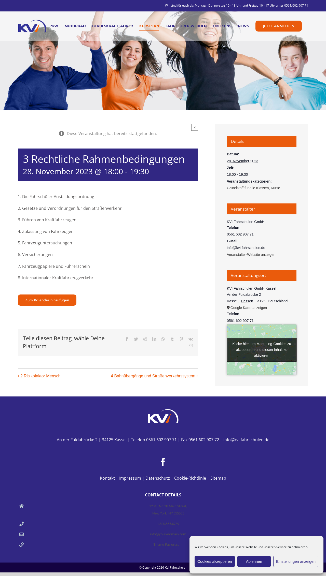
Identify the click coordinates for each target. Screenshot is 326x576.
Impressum (130, 478)
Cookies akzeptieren (214, 561)
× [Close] (195, 127)
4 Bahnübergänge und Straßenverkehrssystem (153, 376)
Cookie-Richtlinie (190, 478)
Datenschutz (157, 478)
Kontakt (107, 478)
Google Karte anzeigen (248, 308)
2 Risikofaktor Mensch (40, 376)
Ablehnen (254, 561)
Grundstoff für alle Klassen (248, 188)
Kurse (275, 188)
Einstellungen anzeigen (296, 561)
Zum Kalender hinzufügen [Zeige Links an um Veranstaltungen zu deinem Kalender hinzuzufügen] (47, 300)
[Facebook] (163, 462)
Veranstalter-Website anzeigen (251, 255)
